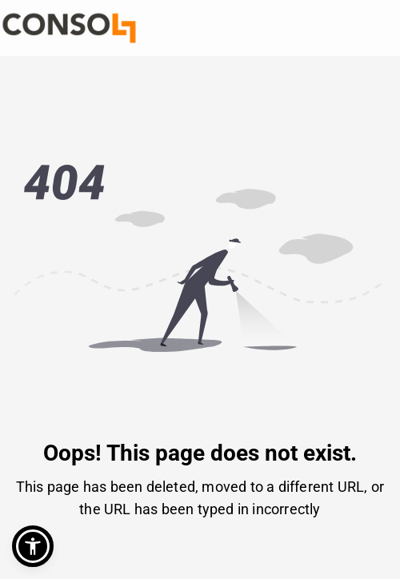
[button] (33, 546)
